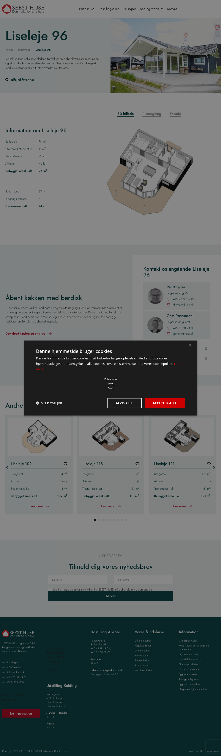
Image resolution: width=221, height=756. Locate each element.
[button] (49, 403)
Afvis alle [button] (124, 403)
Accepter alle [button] (165, 403)
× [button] (189, 345)
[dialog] (110, 378)
